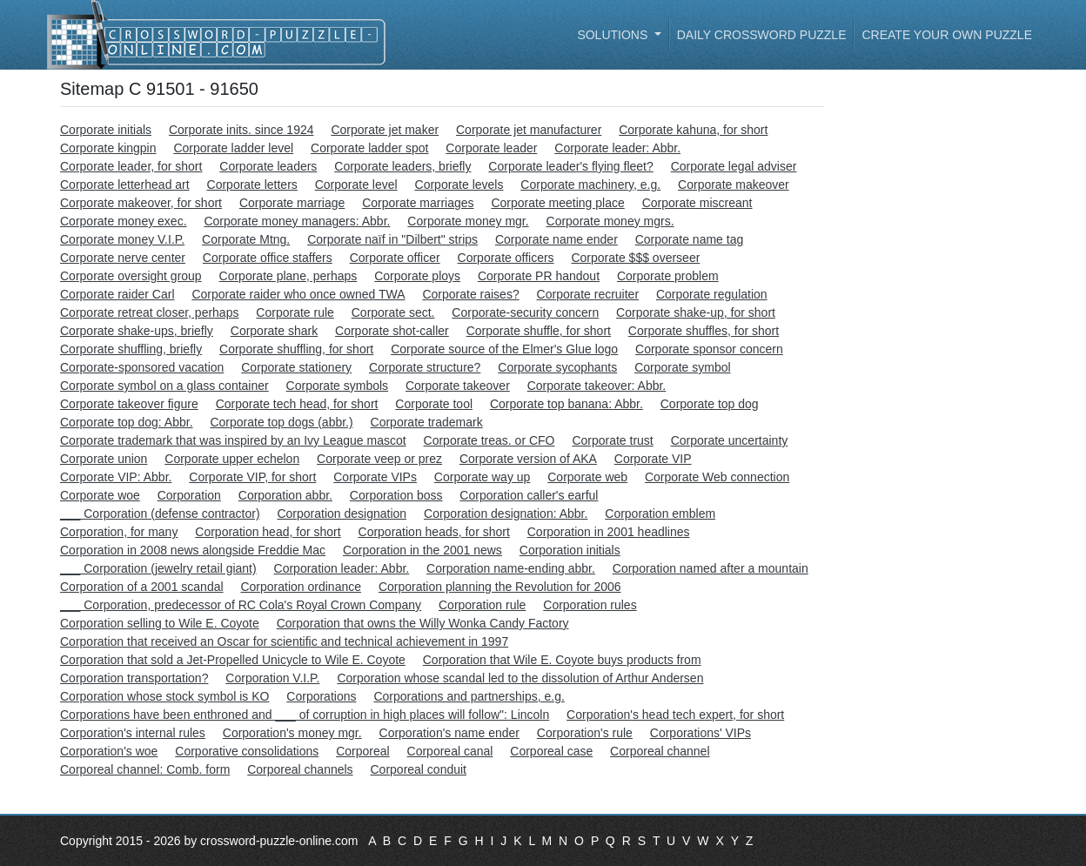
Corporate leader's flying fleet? (570, 166)
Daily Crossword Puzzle (762, 35)
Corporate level (356, 184)
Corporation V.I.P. (272, 678)
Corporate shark (274, 331)
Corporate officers (506, 258)
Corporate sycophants (557, 367)
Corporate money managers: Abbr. (297, 221)
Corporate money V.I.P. (122, 239)
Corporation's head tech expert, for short (675, 715)
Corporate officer (395, 258)
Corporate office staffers (267, 258)
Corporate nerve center (122, 258)
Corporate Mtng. (246, 239)
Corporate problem (668, 276)
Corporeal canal (450, 751)
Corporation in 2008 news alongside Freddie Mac (192, 550)
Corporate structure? (424, 367)
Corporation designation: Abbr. (505, 513)
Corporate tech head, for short (297, 404)
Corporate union (103, 459)
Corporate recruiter (588, 294)
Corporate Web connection (717, 477)
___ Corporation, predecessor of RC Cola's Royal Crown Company (240, 605)
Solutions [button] (614, 35)
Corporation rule (482, 605)
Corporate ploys (417, 276)
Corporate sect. (393, 312)
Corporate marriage (292, 203)
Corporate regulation (712, 294)
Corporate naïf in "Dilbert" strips (392, 239)
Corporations (321, 696)
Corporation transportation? (134, 678)
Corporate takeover (458, 386)
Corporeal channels (299, 769)
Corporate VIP (653, 459)
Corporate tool (434, 404)
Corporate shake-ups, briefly (136, 331)
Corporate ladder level (233, 148)
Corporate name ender (556, 239)
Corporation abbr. (285, 495)
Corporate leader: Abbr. (617, 148)
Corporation (189, 495)
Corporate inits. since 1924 (241, 130)
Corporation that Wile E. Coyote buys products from (562, 660)
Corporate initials (105, 130)
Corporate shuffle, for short (538, 331)
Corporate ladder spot (369, 148)
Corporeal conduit (419, 769)
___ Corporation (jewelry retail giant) (158, 568)
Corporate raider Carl (117, 294)
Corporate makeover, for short (141, 203)
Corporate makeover (733, 184)
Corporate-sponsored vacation (142, 367)
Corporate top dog (709, 404)
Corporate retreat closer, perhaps (149, 312)
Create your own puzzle (946, 35)
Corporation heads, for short (434, 532)
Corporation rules (589, 605)
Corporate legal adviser (734, 166)
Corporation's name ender (449, 733)
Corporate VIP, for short (252, 477)
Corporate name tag (689, 239)
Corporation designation (341, 513)
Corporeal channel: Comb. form (145, 769)
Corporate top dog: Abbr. (126, 422)
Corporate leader (491, 148)
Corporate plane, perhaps (288, 276)
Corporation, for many (119, 532)
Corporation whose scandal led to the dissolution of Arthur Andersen (520, 678)
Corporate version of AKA (528, 459)
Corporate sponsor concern (709, 349)
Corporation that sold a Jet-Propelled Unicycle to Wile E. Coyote (233, 660)
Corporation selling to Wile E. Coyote (159, 623)
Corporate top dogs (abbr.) (281, 422)
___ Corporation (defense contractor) (160, 513)
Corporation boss (396, 495)
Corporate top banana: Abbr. (566, 404)
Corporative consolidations (246, 751)
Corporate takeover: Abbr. (597, 386)
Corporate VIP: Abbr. (115, 477)
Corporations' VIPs (700, 733)
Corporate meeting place (557, 203)
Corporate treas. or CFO (489, 440)
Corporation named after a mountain (710, 568)
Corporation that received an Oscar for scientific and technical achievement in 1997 (284, 641)
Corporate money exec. (123, 221)
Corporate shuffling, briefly (131, 349)
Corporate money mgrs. (610, 221)
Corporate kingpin (108, 148)
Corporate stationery (296, 367)
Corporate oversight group (131, 276)
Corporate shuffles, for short (703, 331)
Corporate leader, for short (131, 166)
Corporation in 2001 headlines (608, 532)
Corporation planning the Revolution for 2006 (500, 587)
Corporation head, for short (267, 532)
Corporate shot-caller (392, 331)
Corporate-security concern (525, 312)
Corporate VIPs (375, 477)
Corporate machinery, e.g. (590, 184)
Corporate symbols (337, 386)
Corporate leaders (268, 166)
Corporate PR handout (539, 276)
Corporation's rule (585, 733)
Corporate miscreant (697, 203)
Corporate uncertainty (729, 440)
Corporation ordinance (300, 587)
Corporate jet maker (385, 130)
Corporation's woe (109, 751)
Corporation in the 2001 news (422, 550)
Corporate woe (100, 495)
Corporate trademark (427, 422)
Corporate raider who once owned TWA (298, 294)
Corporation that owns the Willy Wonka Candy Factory (423, 623)
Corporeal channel (659, 751)
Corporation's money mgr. (292, 733)
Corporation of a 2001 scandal (142, 587)
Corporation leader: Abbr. (342, 568)
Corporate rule (295, 312)
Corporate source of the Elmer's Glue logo (504, 349)
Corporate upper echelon (231, 459)
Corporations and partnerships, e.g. (468, 696)
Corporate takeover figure (129, 404)
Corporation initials (570, 550)
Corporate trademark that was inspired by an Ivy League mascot (233, 440)
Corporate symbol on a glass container (164, 386)
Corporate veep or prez (379, 459)
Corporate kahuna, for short (693, 130)
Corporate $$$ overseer (635, 258)
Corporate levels (459, 184)
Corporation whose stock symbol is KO (164, 696)
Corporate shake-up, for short (695, 312)
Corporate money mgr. (467, 221)
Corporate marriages (417, 203)
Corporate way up (482, 477)
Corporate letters (252, 184)
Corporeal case (551, 751)
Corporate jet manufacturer (528, 130)
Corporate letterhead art (125, 184)
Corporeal (362, 751)
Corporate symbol (682, 367)
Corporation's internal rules (132, 733)
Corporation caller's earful (528, 495)
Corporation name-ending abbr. (510, 568)
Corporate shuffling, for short (296, 349)
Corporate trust (612, 440)
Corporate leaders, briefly (402, 166)
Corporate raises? (470, 294)
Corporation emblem (660, 513)
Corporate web (587, 477)
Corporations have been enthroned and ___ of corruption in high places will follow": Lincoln (304, 715)
